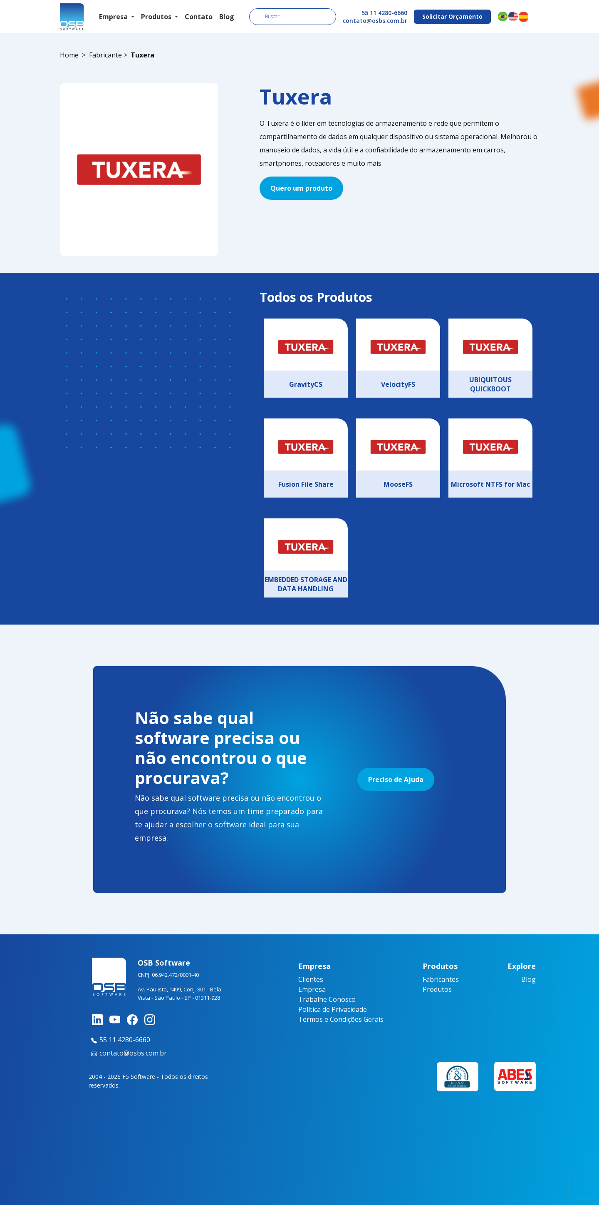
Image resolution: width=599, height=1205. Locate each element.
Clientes (310, 979)
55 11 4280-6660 (384, 13)
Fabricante (105, 55)
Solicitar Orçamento (452, 16)
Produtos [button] (157, 16)
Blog (226, 16)
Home (69, 55)
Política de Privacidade (332, 1009)
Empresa (312, 989)
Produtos (437, 989)
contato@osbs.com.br (375, 21)
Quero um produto (301, 188)
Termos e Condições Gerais (341, 1019)
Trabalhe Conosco (327, 999)
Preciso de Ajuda (395, 779)
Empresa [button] (114, 16)
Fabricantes (441, 979)
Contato (199, 16)
